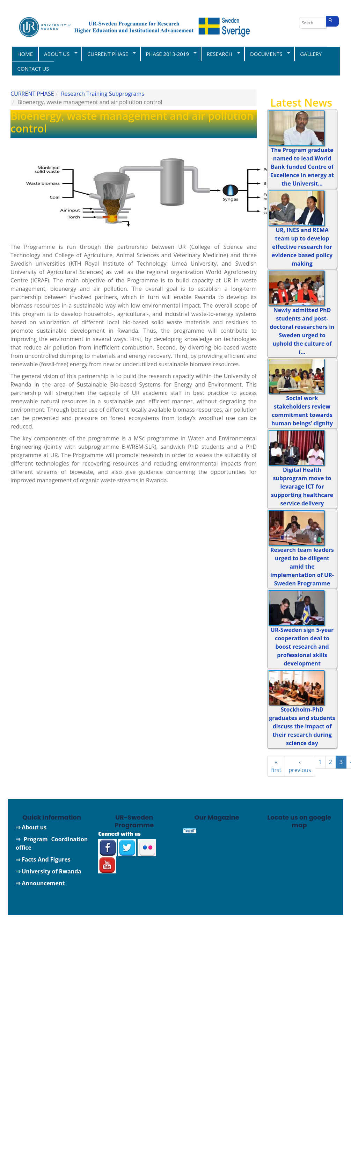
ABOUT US (58, 53)
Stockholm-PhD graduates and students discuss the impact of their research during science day (302, 726)
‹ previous (299, 766)
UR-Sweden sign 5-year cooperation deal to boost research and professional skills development (302, 646)
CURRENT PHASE (108, 53)
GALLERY (311, 53)
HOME (25, 53)
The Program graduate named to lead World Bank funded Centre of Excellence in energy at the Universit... (302, 166)
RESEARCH (220, 53)
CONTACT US (33, 68)
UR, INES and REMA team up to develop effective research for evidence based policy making (302, 246)
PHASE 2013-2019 (168, 53)
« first (276, 766)
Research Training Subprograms (102, 94)
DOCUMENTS (267, 53)
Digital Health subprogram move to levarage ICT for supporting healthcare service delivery (302, 486)
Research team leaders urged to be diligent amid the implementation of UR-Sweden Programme (302, 566)
